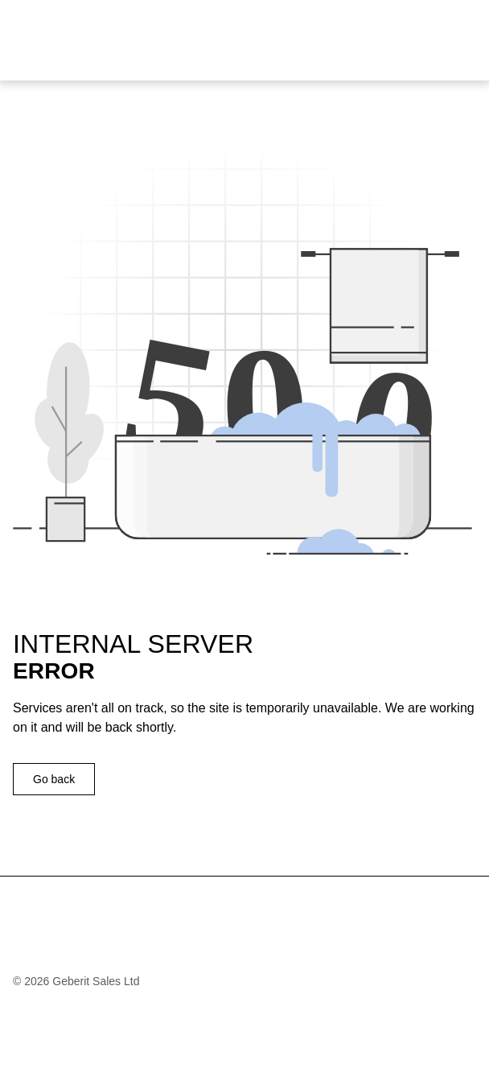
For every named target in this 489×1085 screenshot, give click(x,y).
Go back (54, 779)
